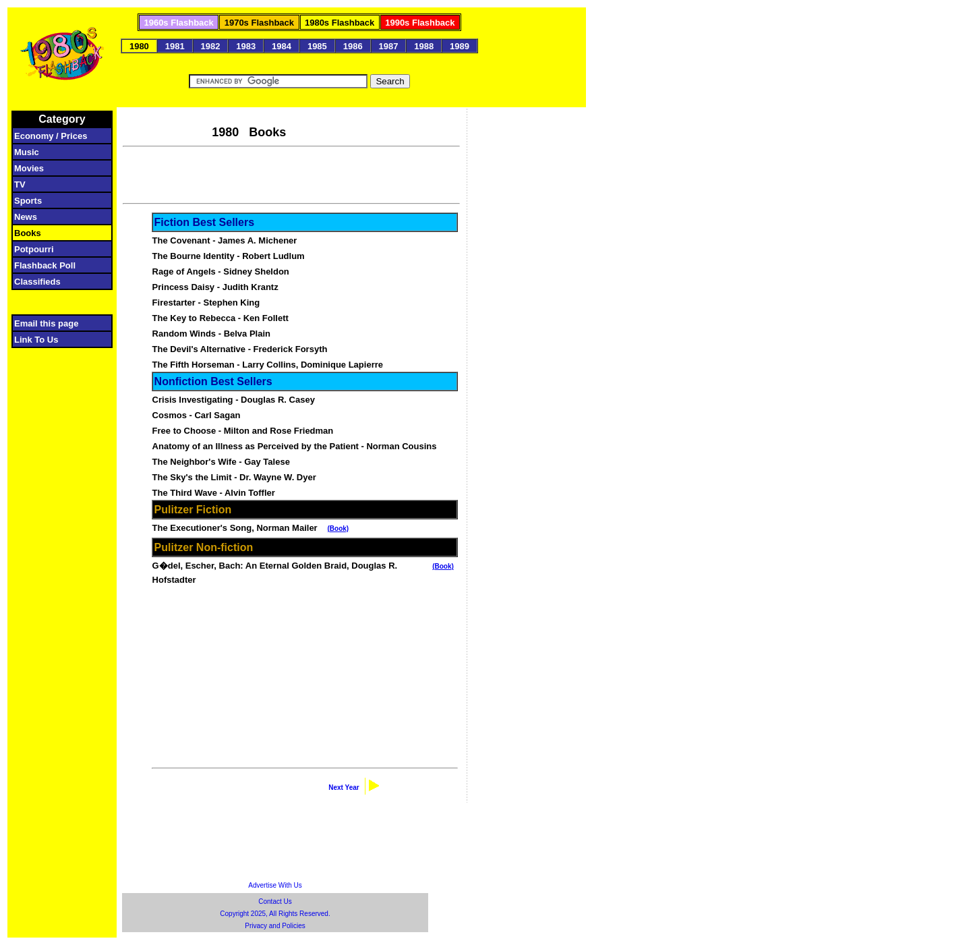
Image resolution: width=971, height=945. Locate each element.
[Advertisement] (291, 173)
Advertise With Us (274, 885)
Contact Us (274, 901)
